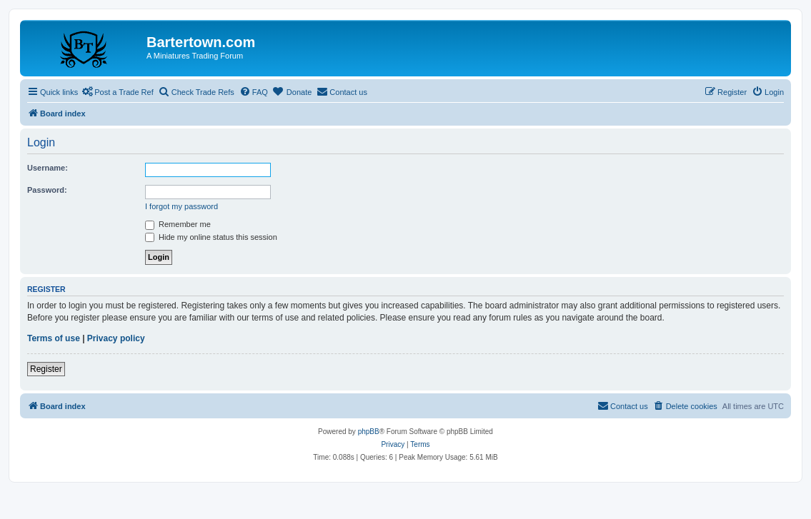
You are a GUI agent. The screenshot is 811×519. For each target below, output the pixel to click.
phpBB (368, 431)
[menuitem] (253, 92)
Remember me (178, 224)
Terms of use (53, 338)
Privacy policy (116, 338)
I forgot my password (181, 206)
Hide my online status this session (211, 237)
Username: (47, 167)
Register (46, 369)
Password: (47, 190)
